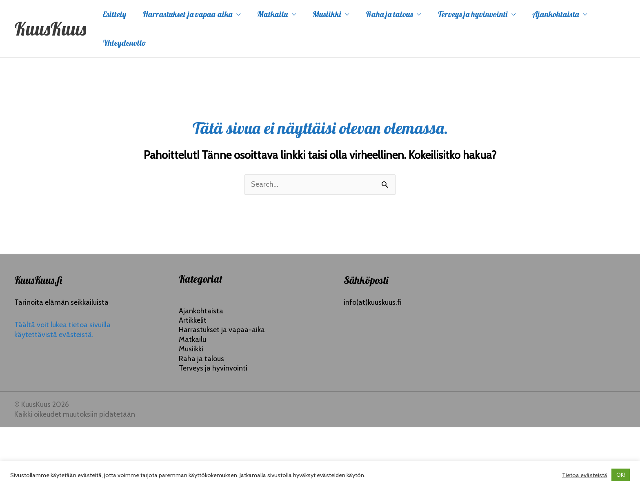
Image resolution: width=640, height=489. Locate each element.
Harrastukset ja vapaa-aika (187, 14)
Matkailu (272, 14)
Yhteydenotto (124, 43)
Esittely (114, 14)
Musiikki (327, 14)
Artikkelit (193, 320)
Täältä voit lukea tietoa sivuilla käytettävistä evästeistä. (62, 329)
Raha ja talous (389, 14)
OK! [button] (620, 474)
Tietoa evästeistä (584, 475)
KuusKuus (50, 28)
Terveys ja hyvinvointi (472, 14)
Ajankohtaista (555, 14)
